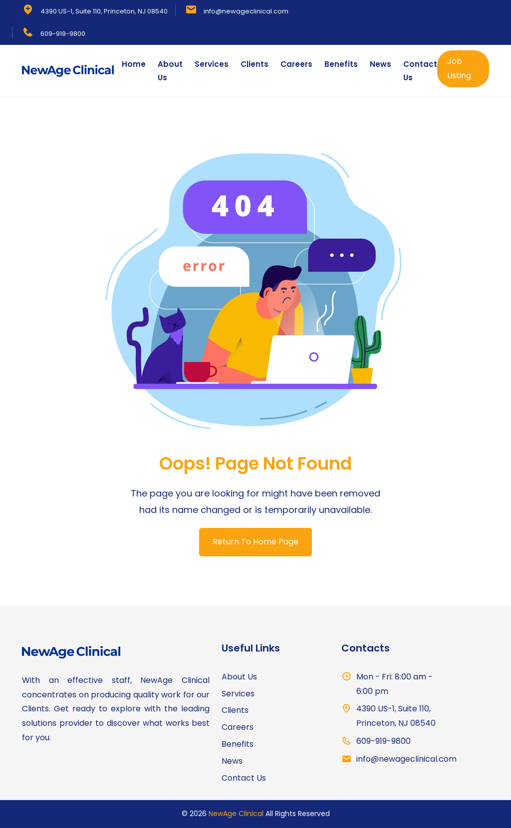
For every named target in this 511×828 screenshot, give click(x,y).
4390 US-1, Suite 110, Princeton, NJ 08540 (104, 11)
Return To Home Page (255, 541)
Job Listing (459, 68)
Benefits (341, 64)
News (380, 64)
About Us (170, 71)
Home (134, 64)
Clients (254, 64)
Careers (296, 64)
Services (212, 64)
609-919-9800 (62, 33)
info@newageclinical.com (246, 11)
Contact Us (420, 71)
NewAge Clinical (236, 814)
